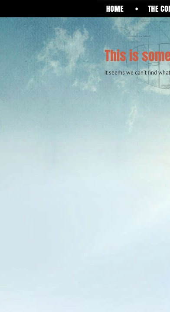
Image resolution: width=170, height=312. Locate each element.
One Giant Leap (57, 37)
